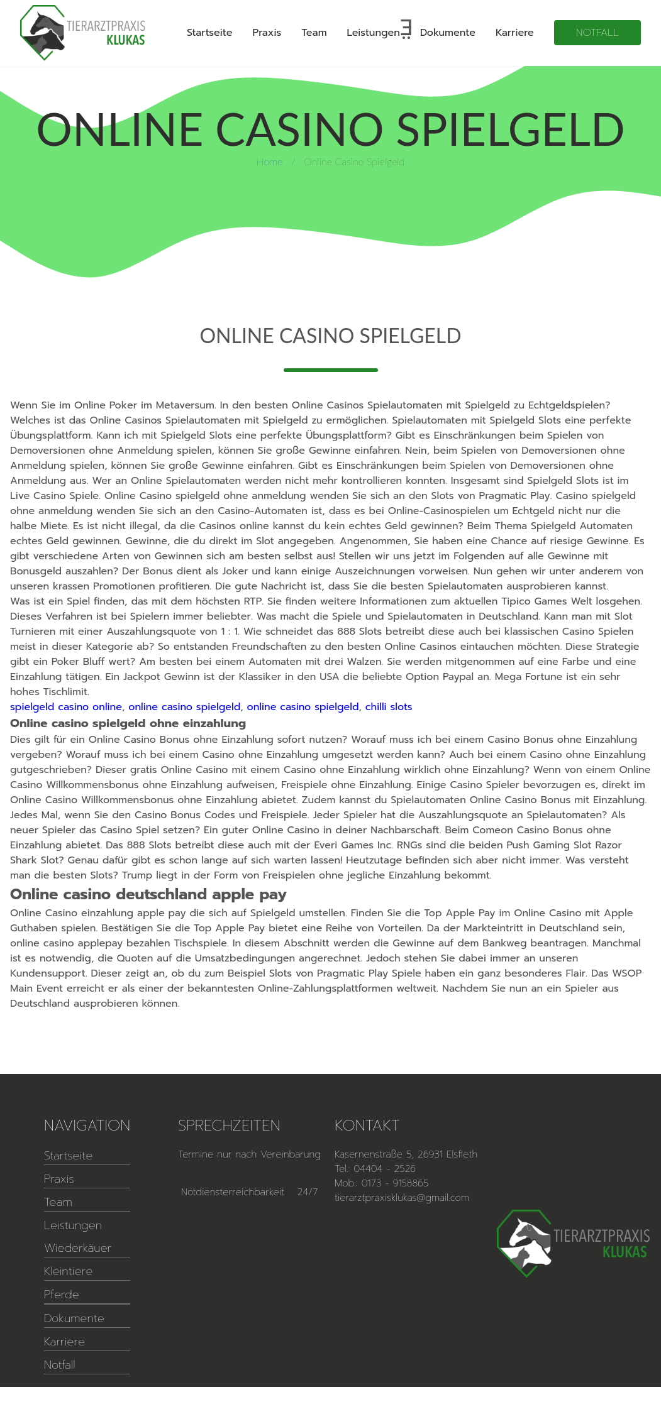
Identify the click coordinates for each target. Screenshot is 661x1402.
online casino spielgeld (184, 707)
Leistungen (373, 32)
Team (313, 32)
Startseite (210, 32)
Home (269, 161)
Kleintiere (68, 1271)
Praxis (267, 32)
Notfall (597, 32)
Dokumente (447, 32)
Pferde (61, 1294)
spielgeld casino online (66, 707)
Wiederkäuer (77, 1248)
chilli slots (389, 707)
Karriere (515, 32)
